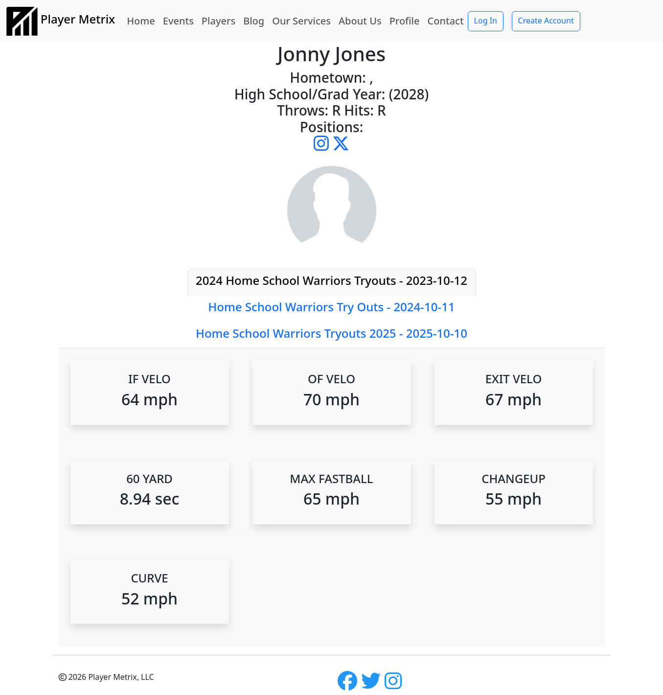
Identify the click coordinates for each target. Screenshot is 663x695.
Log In (485, 20)
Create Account (546, 20)
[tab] (331, 282)
